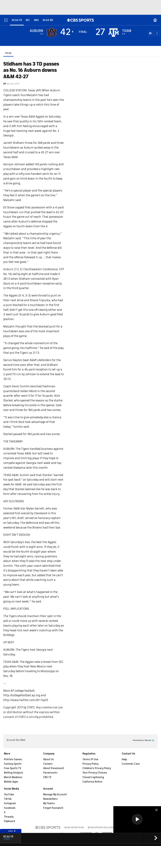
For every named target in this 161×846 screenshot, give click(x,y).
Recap (8, 52)
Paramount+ (50, 772)
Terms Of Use (90, 759)
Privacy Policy (90, 763)
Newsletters (50, 799)
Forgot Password (53, 808)
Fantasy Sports (13, 763)
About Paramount (53, 768)
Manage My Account (55, 794)
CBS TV (47, 777)
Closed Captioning (93, 777)
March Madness (13, 777)
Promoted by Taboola (143, 740)
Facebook (9, 808)
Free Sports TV (12, 768)
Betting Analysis (13, 772)
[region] (137, 819)
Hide (12, 831)
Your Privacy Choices (94, 772)
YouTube (9, 794)
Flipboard (9, 821)
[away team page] (51, 32)
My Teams (49, 803)
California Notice (92, 781)
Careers (48, 763)
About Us (48, 759)
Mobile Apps (11, 781)
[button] (137, 819)
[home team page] (113, 32)
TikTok (8, 799)
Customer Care (131, 763)
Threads (9, 816)
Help (124, 759)
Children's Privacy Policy (96, 768)
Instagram (10, 803)
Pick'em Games (13, 759)
